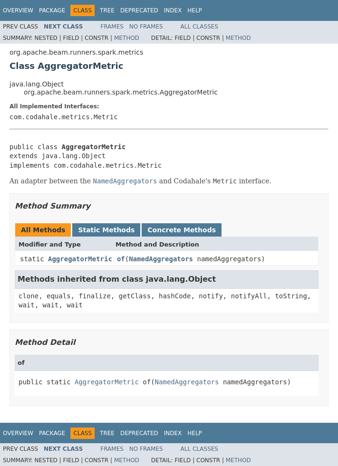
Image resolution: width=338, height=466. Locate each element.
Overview (18, 10)
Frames (112, 26)
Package (52, 10)
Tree (107, 10)
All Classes (199, 26)
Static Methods (106, 230)
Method (126, 38)
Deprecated (139, 10)
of (121, 259)
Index (173, 10)
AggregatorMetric (80, 259)
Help (194, 10)
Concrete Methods (181, 230)
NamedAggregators (161, 259)
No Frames (146, 26)
